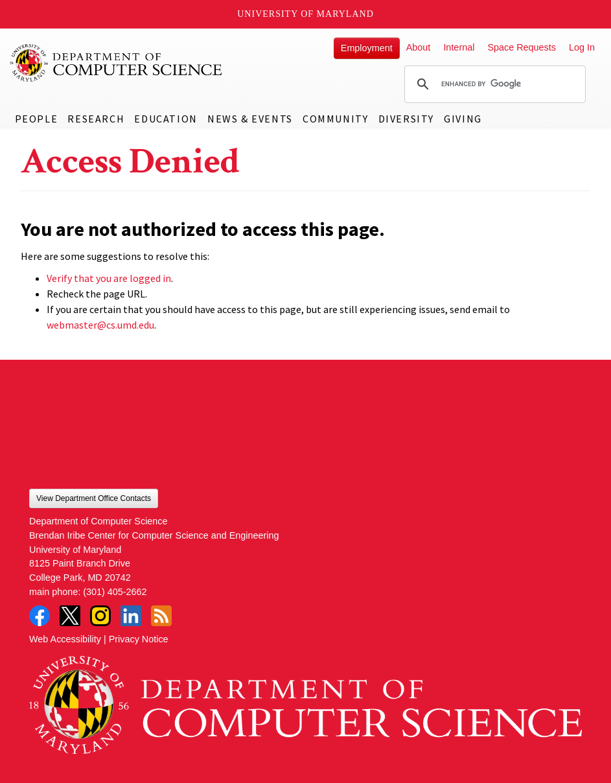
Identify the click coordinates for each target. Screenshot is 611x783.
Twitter (70, 615)
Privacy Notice (138, 639)
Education (165, 118)
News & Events (250, 118)
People (36, 118)
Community (335, 118)
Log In (582, 47)
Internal (458, 47)
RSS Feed (161, 615)
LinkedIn (131, 615)
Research (95, 118)
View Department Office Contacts (93, 498)
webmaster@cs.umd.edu (100, 324)
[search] (493, 84)
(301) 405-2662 (114, 592)
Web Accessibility (65, 639)
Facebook (39, 615)
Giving (463, 118)
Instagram (100, 615)
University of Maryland (305, 14)
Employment (367, 48)
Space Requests (521, 47)
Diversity (406, 118)
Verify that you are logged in (109, 278)
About (418, 47)
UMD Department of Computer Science (117, 63)
